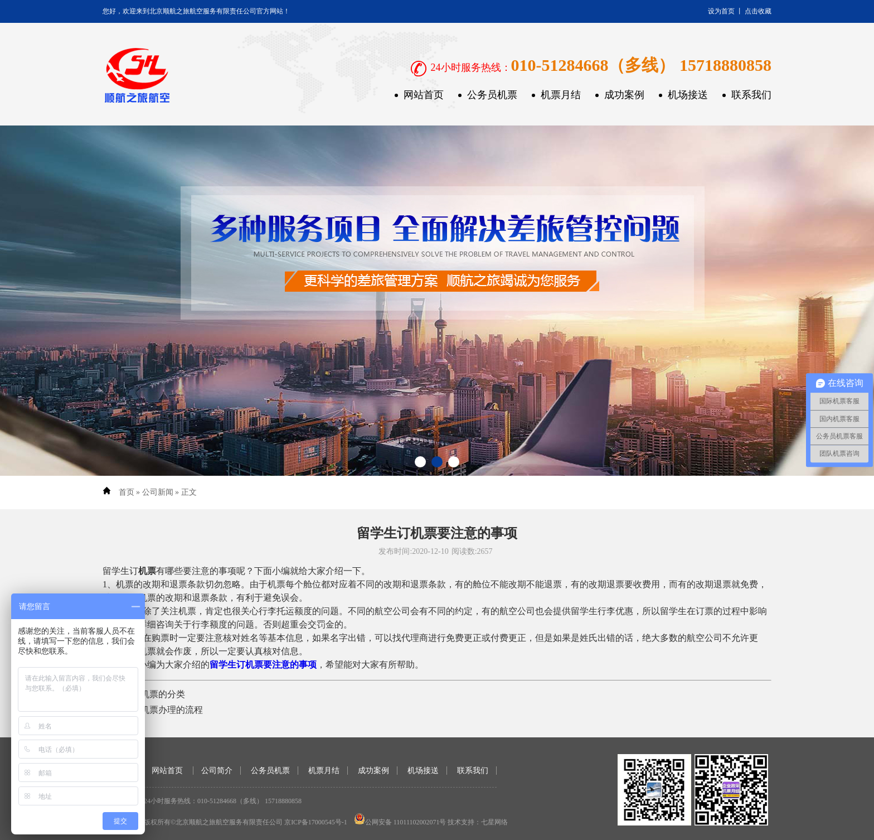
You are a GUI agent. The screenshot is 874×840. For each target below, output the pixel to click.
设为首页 (721, 11)
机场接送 (688, 94)
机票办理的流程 (171, 710)
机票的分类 (162, 694)
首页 (126, 492)
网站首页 (424, 94)
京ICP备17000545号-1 (315, 822)
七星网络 (494, 822)
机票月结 (561, 94)
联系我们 (751, 94)
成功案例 (624, 94)
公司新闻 (157, 492)
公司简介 (216, 770)
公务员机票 (492, 94)
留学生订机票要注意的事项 (263, 664)
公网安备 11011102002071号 (405, 822)
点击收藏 (758, 11)
